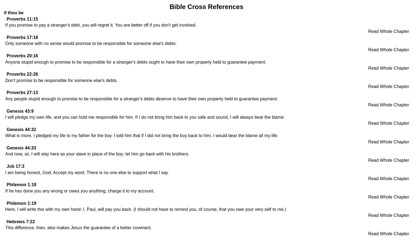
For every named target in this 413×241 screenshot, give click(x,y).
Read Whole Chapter (388, 31)
